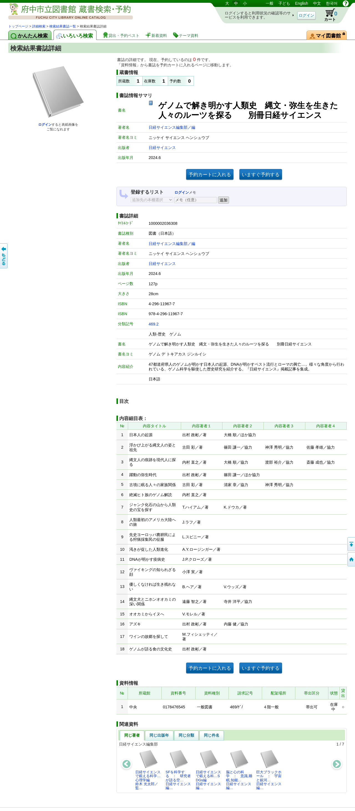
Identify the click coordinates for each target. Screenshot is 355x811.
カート (328, 15)
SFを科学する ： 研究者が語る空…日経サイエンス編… (178, 769)
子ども (284, 3)
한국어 (332, 3)
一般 (269, 3)
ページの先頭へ (351, 544)
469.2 (154, 324)
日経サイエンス (162, 147)
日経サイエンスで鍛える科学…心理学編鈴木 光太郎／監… (148, 769)
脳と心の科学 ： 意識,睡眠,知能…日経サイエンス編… (239, 769)
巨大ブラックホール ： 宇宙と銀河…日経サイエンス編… (269, 769)
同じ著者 (132, 735)
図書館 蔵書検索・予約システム (66, 12)
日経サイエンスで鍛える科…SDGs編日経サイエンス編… (208, 769)
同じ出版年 (159, 735)
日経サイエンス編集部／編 (172, 127)
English (301, 3)
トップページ (18, 26)
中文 (317, 3)
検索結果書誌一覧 (62, 26)
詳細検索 (38, 26)
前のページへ (4, 255)
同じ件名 (211, 735)
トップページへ (351, 559)
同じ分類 (186, 735)
